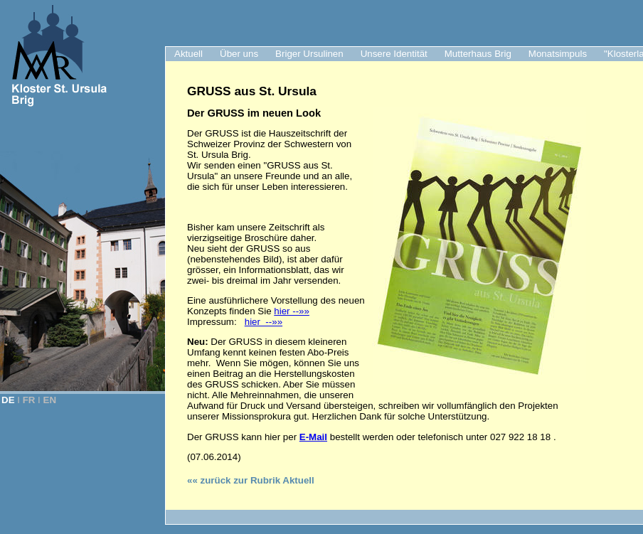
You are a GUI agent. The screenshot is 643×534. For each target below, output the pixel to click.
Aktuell (188, 53)
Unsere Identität (394, 53)
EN (50, 400)
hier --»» (291, 311)
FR (29, 400)
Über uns (239, 53)
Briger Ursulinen (309, 53)
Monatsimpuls (557, 53)
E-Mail (313, 437)
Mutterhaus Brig (478, 53)
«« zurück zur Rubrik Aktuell (250, 480)
